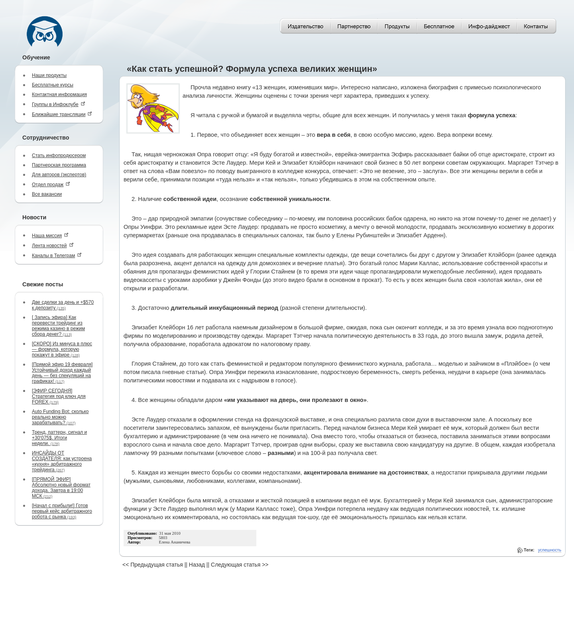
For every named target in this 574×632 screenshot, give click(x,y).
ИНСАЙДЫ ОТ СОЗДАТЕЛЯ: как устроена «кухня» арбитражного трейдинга (62, 461)
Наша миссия (50, 235)
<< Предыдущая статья (152, 564)
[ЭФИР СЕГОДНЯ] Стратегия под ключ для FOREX (59, 396)
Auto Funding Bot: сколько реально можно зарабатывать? (60, 417)
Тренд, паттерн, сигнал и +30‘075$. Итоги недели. (59, 437)
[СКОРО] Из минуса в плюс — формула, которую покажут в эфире (62, 349)
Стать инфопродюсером (59, 155)
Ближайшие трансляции (62, 114)
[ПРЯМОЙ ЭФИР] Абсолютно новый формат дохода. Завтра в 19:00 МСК (61, 487)
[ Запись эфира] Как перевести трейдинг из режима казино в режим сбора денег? (58, 326)
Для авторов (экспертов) (59, 174)
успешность (549, 549)
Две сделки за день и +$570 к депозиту (63, 305)
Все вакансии (47, 194)
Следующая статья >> (239, 564)
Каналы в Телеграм (57, 255)
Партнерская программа (59, 165)
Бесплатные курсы (52, 85)
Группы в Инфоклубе (58, 104)
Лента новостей (53, 245)
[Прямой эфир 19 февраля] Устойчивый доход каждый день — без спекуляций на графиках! (62, 373)
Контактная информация (59, 94)
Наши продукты (49, 75)
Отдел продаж (51, 184)
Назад (197, 564)
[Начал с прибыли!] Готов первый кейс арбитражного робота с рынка (62, 511)
